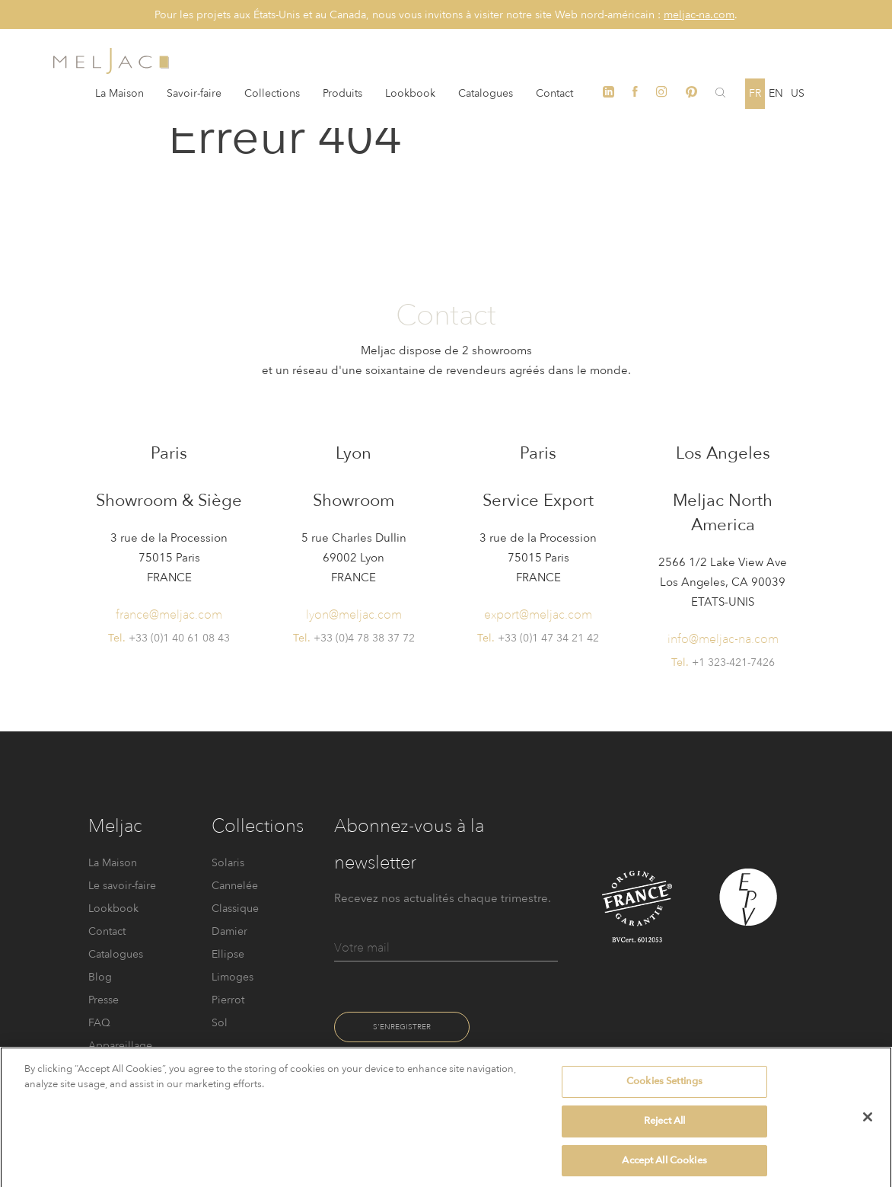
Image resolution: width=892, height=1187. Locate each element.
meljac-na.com (699, 15)
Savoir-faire (194, 93)
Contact (554, 93)
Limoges (232, 977)
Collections (272, 93)
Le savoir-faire (122, 885)
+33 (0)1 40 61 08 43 (179, 638)
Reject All (664, 1127)
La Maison (119, 93)
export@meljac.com (538, 614)
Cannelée (235, 885)
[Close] (867, 1124)
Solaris (228, 863)
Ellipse (228, 954)
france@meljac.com (169, 614)
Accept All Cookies (664, 1167)
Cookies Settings (664, 1089)
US (797, 93)
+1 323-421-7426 (733, 662)
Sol (220, 1023)
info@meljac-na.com (723, 639)
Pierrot (228, 1000)
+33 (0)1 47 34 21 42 (548, 638)
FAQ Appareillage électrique (120, 1046)
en (776, 93)
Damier (229, 931)
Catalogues (485, 93)
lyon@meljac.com (354, 614)
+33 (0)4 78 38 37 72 (364, 638)
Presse (103, 1000)
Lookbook (410, 93)
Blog (100, 977)
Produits (342, 93)
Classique (235, 908)
